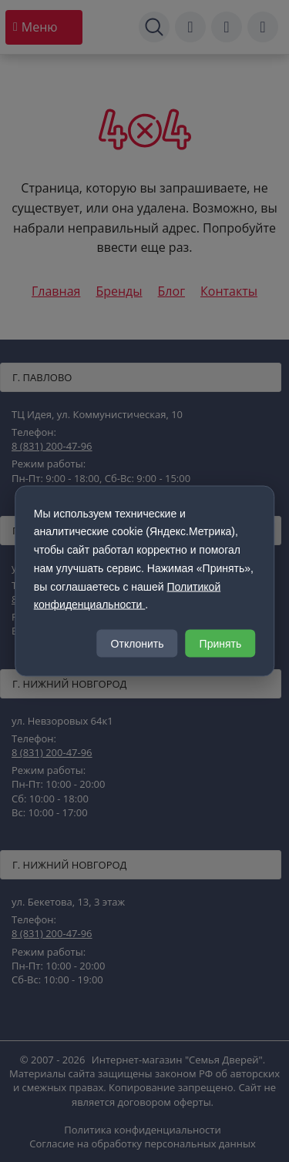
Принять (221, 644)
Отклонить (137, 644)
